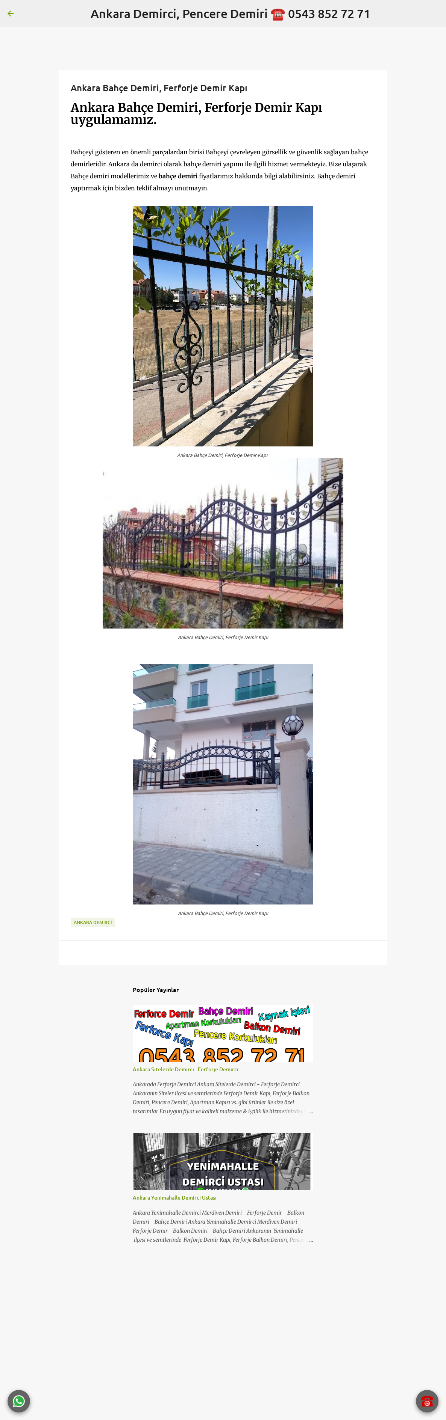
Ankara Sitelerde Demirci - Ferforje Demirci (185, 1069)
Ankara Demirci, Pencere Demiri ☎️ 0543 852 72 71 (230, 13)
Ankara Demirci (93, 922)
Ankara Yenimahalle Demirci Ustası (175, 1197)
